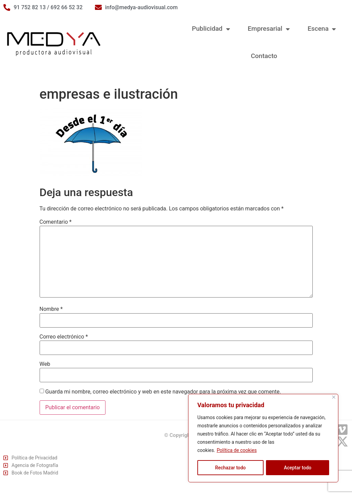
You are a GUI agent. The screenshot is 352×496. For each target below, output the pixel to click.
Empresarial (269, 29)
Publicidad (211, 29)
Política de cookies (237, 450)
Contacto (264, 56)
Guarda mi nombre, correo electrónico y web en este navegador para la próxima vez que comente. (163, 392)
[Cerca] (333, 397)
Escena (322, 29)
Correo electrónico (64, 337)
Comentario (56, 222)
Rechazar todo (230, 467)
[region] (263, 438)
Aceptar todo (297, 467)
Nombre (51, 309)
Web (45, 364)
